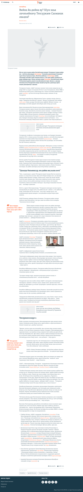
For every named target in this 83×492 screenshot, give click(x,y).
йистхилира (38, 74)
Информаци (4, 484)
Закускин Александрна (51, 441)
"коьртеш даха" (41, 436)
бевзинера (42, 116)
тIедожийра (43, 149)
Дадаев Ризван (45, 418)
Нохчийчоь (22, 7)
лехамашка (33, 433)
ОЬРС (74, 2)
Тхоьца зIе (3, 486)
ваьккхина (34, 461)
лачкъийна (52, 414)
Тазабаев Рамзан (44, 367)
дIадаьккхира (48, 139)
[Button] (52, 27)
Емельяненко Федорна (35, 440)
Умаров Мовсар (33, 367)
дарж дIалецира (56, 455)
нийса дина (22, 102)
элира (34, 154)
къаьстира (56, 107)
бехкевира (47, 79)
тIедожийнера (28, 438)
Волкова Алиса (22, 20)
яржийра (25, 93)
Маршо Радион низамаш (7, 481)
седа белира (40, 450)
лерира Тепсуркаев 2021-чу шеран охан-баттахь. (38, 147)
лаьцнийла (26, 425)
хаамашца (27, 221)
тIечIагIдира (51, 76)
